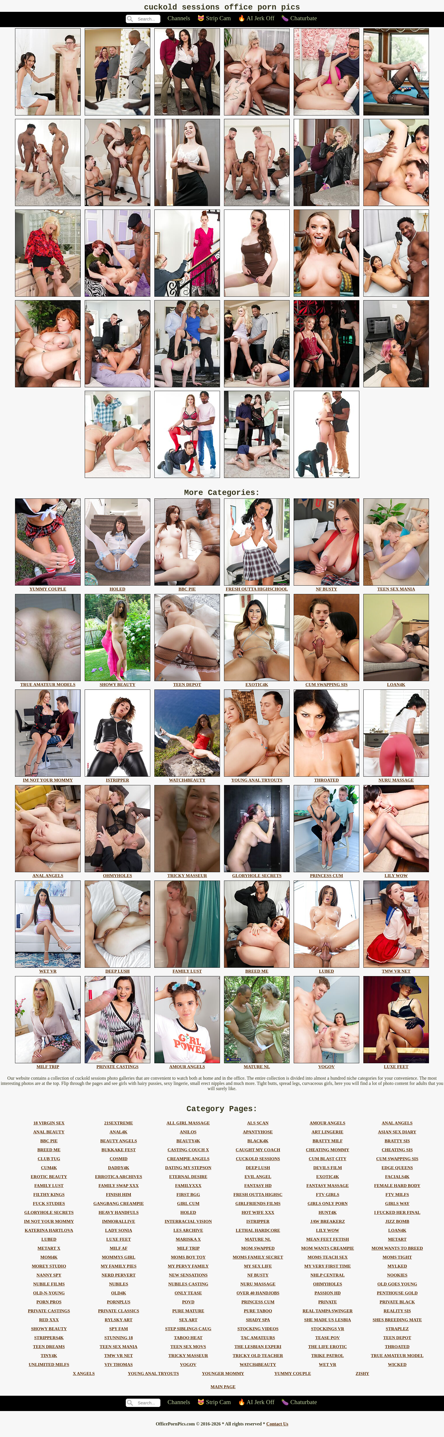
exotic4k (327, 1182)
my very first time (327, 1271)
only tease (188, 1298)
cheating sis (397, 1155)
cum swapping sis (397, 1164)
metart (397, 1244)
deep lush (258, 1173)
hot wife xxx (258, 1217)
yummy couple (292, 1378)
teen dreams (49, 1352)
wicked (397, 1369)
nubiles (118, 1289)
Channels (178, 19)
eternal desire (188, 1182)
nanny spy (48, 1280)
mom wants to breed (397, 1253)
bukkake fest (118, 1155)
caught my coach (258, 1155)
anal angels (397, 1128)
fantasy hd (258, 1191)
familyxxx (188, 1191)
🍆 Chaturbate (299, 19)
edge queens (397, 1173)
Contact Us (277, 1429)
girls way (397, 1208)
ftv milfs (397, 1199)
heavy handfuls (119, 1217)
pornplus (118, 1307)
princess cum (257, 1307)
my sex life (258, 1271)
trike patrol (327, 1360)
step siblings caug (188, 1334)
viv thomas (118, 1369)
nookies (397, 1280)
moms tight (397, 1262)
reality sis (397, 1316)
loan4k (397, 1235)
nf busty (258, 1280)
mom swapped (258, 1253)
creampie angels (188, 1164)
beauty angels (118, 1146)
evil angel (258, 1182)
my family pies (118, 1271)
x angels (84, 1378)
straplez (397, 1334)
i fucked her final (397, 1217)
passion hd (327, 1298)
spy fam (118, 1334)
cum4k (49, 1173)
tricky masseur (188, 1360)
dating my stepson (188, 1173)
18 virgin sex (48, 1128)
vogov (188, 1369)
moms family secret (258, 1262)
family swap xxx (119, 1191)
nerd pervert (119, 1280)
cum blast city (327, 1164)
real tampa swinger (328, 1316)
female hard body (397, 1191)
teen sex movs (188, 1352)
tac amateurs (258, 1343)
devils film (327, 1173)
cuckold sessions (258, 1164)
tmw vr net (118, 1360)
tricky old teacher (258, 1360)
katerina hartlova (49, 1235)
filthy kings (48, 1199)
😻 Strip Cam (214, 19)
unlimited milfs (49, 1369)
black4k (258, 1146)
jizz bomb (397, 1226)
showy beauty (49, 1334)
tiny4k (49, 1360)
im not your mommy (49, 1226)
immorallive (118, 1226)
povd (188, 1307)
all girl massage (188, 1128)
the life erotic (327, 1352)
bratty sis (397, 1146)
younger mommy (223, 1378)
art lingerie (327, 1137)
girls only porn (328, 1208)
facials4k (397, 1182)
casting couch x (188, 1155)
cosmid (118, 1164)
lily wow (327, 1235)
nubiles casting (188, 1289)
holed (188, 1217)
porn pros (49, 1307)
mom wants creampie (327, 1253)
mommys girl (118, 1262)
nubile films (49, 1289)
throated (397, 1352)
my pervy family (188, 1271)
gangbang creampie (118, 1208)
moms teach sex (328, 1262)
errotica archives (118, 1182)
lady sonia (118, 1235)
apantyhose (258, 1137)
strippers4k (49, 1343)
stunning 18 (118, 1343)
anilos (188, 1137)
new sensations (188, 1280)
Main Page (223, 1392)
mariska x (188, 1244)
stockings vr (327, 1334)
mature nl (258, 1244)
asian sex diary (397, 1137)
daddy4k (118, 1173)
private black (397, 1307)
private (327, 1307)
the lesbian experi (257, 1352)
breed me (48, 1155)
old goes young (397, 1289)
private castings (49, 1316)
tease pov (327, 1343)
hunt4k (328, 1217)
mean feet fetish (327, 1244)
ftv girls (327, 1199)
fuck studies (49, 1208)
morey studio (49, 1271)
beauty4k (188, 1146)
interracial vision (188, 1226)
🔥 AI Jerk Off (256, 19)
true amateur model (397, 1360)
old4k (118, 1298)
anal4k (118, 1137)
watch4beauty (258, 1369)
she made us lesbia (327, 1325)
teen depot (397, 1343)
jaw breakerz (327, 1226)
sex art (188, 1325)
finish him (118, 1199)
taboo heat (188, 1343)
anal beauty (48, 1137)
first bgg (188, 1199)
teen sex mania (119, 1352)
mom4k (49, 1262)
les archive (188, 1235)
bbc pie (49, 1146)
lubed (48, 1244)
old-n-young (49, 1298)
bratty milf (327, 1146)
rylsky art (118, 1325)
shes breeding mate (397, 1325)
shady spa (258, 1325)
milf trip (188, 1253)
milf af (118, 1253)
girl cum (188, 1208)
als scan (258, 1128)
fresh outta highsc (257, 1199)
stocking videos (257, 1334)
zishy (362, 1378)
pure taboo (258, 1316)
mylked (397, 1271)
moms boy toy (188, 1262)
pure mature (188, 1316)
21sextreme (118, 1128)
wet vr (327, 1369)
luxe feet (118, 1244)
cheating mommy (327, 1155)
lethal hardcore (258, 1235)
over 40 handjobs (257, 1298)
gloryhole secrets (49, 1217)
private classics (118, 1316)
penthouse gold (397, 1298)
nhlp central (327, 1280)
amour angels (327, 1128)
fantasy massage (327, 1191)
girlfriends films (257, 1208)
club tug (49, 1164)
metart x (49, 1253)
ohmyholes (327, 1289)
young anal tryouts (153, 1378)
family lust (49, 1191)
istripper (257, 1226)
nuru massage (257, 1289)
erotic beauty (49, 1182)
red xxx (49, 1325)
